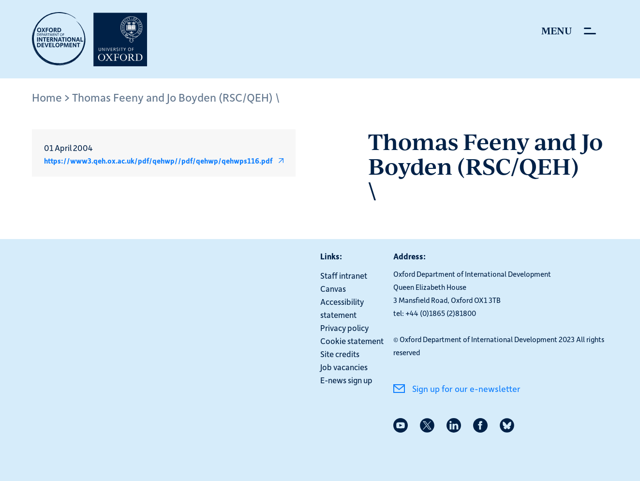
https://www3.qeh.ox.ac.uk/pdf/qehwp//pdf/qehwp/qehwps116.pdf (158, 161)
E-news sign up (346, 380)
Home (47, 97)
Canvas (333, 288)
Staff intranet (343, 275)
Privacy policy (344, 327)
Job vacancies (344, 366)
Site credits (339, 353)
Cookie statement (352, 340)
